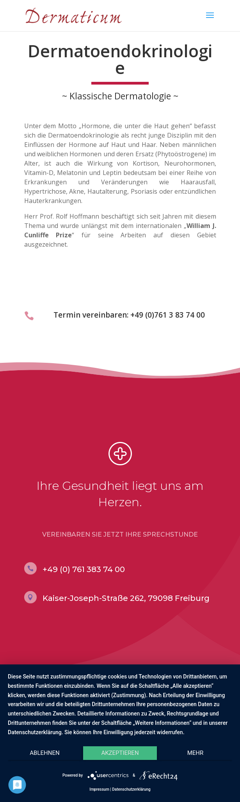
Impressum (99, 789)
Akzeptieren (120, 752)
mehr (195, 752)
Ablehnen (44, 752)
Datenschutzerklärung (131, 789)
